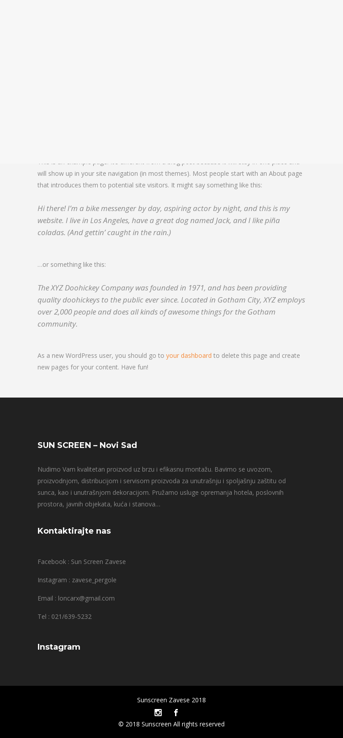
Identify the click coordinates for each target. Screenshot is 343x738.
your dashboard (189, 355)
